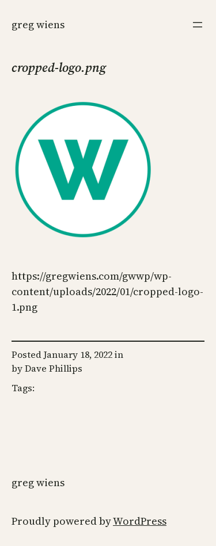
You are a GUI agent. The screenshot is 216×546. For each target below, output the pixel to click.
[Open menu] (197, 25)
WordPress (139, 521)
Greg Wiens (38, 24)
